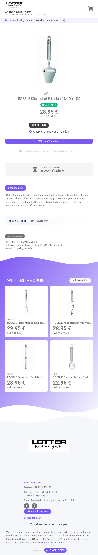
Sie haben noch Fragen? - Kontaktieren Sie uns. (49, 151)
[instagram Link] (34, 506)
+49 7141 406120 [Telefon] (42, 487)
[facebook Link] (26, 506)
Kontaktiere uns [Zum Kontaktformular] (38, 511)
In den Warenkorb (49, 141)
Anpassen (36, 550)
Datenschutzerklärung (52, 542)
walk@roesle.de (24, 248)
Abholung (39, 125)
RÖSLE (49, 94)
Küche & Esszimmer (39, 220)
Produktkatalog (17, 20)
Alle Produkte (80, 280)
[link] (38, 8)
